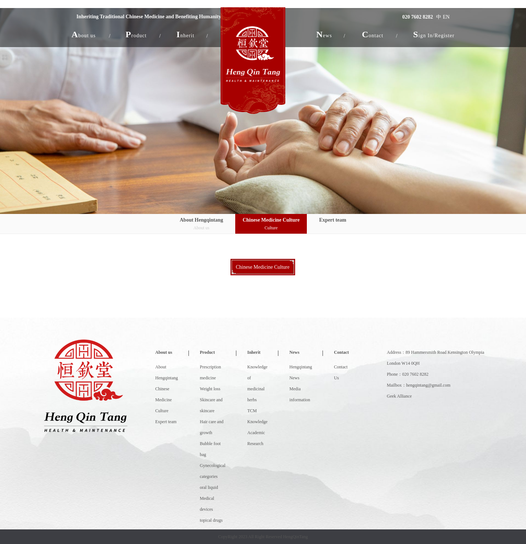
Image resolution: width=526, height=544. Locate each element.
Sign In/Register (433, 34)
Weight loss (210, 388)
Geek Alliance (399, 396)
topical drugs (211, 520)
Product (207, 352)
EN (445, 17)
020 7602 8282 (417, 17)
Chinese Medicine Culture (271, 224)
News (294, 352)
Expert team (332, 220)
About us (163, 352)
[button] (84, 34)
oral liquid (209, 487)
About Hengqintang (201, 224)
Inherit (253, 352)
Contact (341, 352)
